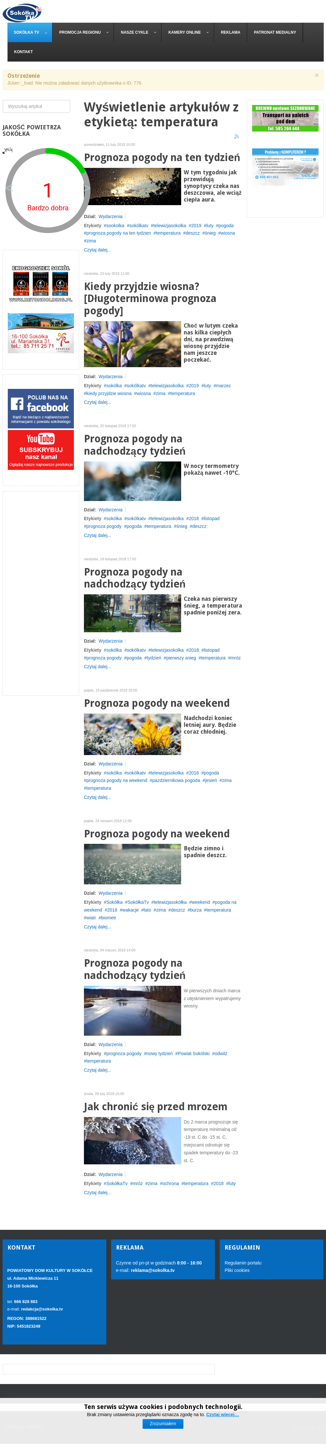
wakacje (130, 910)
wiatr (91, 917)
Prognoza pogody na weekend (157, 703)
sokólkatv (138, 225)
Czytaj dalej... (97, 249)
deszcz (193, 233)
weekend (201, 902)
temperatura (168, 233)
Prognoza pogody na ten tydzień (162, 158)
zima (161, 393)
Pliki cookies (237, 1270)
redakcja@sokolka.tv (42, 1309)
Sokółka (114, 902)
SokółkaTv (138, 902)
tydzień (154, 657)
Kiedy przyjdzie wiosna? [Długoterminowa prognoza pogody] (150, 299)
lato (147, 910)
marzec (223, 385)
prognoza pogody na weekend (117, 780)
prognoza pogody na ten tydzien (119, 233)
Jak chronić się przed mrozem (155, 1107)
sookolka (115, 225)
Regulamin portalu (243, 1262)
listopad (211, 518)
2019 (196, 225)
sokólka (114, 385)
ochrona (171, 1183)
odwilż (221, 1053)
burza (196, 910)
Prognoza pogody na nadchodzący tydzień (135, 445)
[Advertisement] (41, 593)
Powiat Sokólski (194, 1053)
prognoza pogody (104, 526)
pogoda (226, 225)
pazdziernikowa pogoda (176, 780)
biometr (108, 917)
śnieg (210, 233)
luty (210, 225)
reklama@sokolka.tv (152, 1270)
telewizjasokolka (169, 225)
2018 (194, 518)
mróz (236, 657)
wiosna (228, 233)
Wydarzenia (110, 216)
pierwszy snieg (181, 657)
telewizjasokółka (170, 902)
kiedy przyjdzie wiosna (109, 393)
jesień (211, 780)
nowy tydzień (159, 1053)
